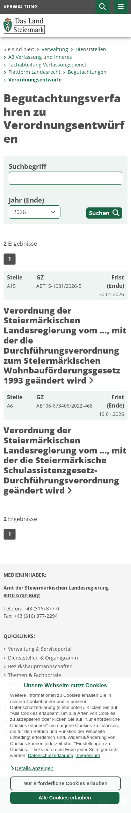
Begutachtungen (85, 72)
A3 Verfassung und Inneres (37, 57)
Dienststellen (88, 49)
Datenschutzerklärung (50, 755)
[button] (31, 768)
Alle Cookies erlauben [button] (64, 797)
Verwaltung (52, 49)
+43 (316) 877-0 (41, 608)
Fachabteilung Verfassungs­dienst (44, 64)
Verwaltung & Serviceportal (40, 649)
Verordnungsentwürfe (32, 79)
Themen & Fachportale (34, 675)
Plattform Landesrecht (31, 72)
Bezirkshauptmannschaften (40, 666)
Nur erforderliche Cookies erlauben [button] (65, 783)
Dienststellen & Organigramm (43, 657)
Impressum (88, 755)
